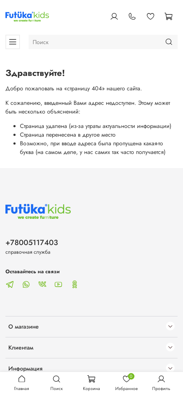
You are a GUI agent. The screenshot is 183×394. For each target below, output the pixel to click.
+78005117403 (31, 242)
